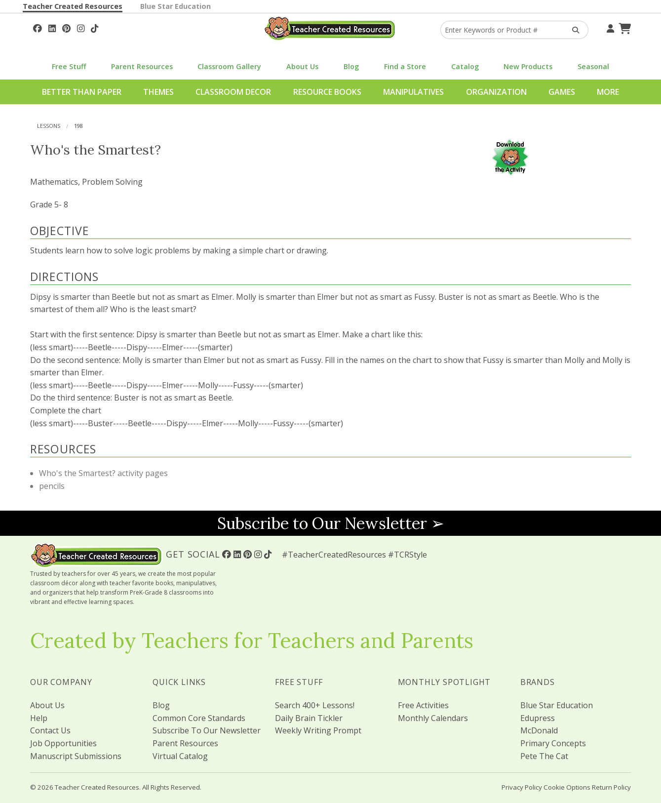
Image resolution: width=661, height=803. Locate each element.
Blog (351, 66)
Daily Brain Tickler (309, 718)
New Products (528, 66)
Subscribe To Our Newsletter (207, 730)
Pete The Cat (544, 756)
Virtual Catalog (180, 756)
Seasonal (593, 66)
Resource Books (327, 91)
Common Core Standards (199, 718)
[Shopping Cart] (623, 27)
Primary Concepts (553, 743)
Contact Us (50, 730)
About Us (302, 66)
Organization (496, 91)
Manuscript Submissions (75, 756)
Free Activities (423, 705)
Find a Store (405, 66)
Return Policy (611, 787)
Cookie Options (567, 787)
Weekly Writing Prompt (318, 730)
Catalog (465, 66)
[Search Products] (572, 30)
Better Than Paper (81, 91)
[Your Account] (609, 27)
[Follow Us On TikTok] (94, 27)
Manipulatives (413, 91)
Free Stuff (69, 66)
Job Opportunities (63, 743)
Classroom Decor (233, 91)
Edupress (537, 718)
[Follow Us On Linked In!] (52, 27)
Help (38, 718)
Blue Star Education (175, 6)
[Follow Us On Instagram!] (80, 27)
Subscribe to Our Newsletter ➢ (330, 523)
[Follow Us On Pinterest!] (66, 27)
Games (561, 91)
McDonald (539, 730)
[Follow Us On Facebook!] (37, 27)
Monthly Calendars (433, 718)
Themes (158, 91)
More (608, 91)
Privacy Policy (522, 787)
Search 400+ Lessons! (314, 705)
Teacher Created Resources (72, 6)
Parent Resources (142, 66)
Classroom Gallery (229, 66)
